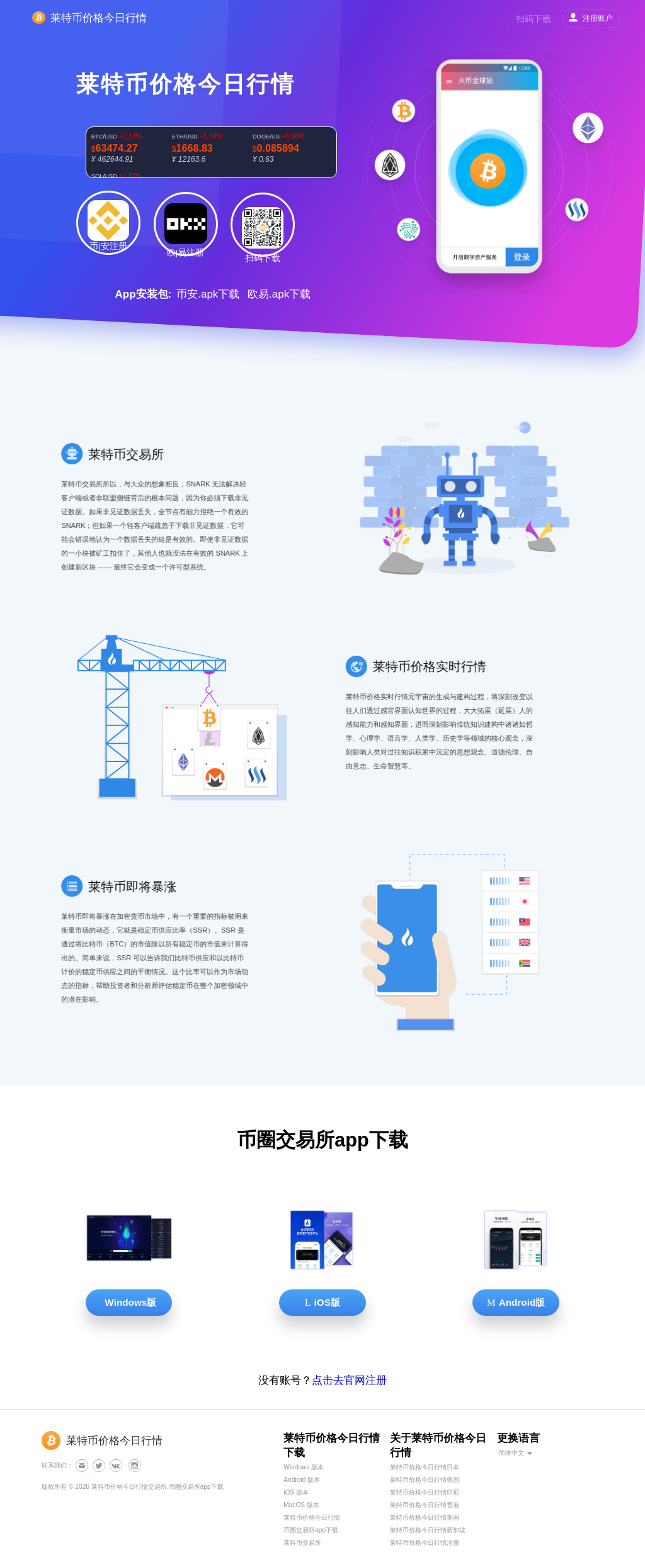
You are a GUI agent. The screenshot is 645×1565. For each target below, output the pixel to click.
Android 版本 (301, 1479)
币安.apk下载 (207, 294)
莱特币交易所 (302, 1542)
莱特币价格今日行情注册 (424, 1542)
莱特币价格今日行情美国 (424, 1517)
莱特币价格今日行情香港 (424, 1504)
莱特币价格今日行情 (311, 1517)
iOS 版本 (296, 1492)
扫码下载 (533, 19)
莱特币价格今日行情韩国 (424, 1479)
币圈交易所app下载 (310, 1530)
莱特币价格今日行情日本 (424, 1467)
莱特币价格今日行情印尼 (424, 1492)
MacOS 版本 (301, 1504)
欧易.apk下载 (279, 294)
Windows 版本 (303, 1467)
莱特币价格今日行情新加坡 (427, 1530)
